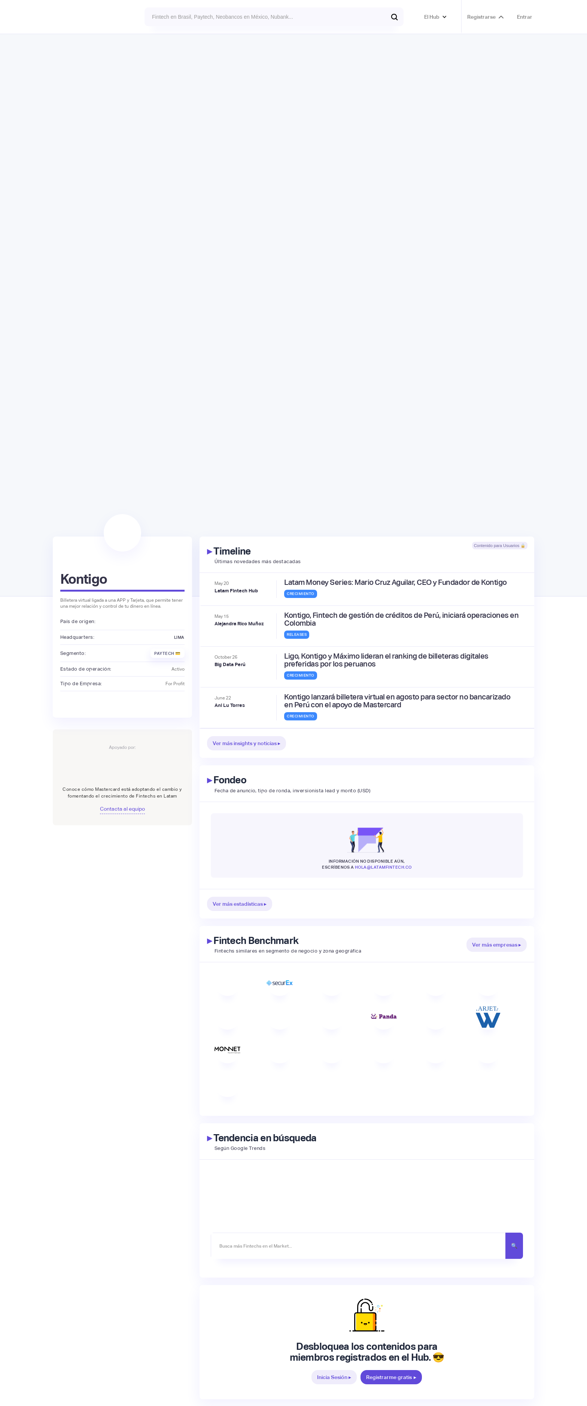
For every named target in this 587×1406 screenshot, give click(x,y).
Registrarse (481, 17)
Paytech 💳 (167, 653)
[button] (435, 17)
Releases (297, 634)
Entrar (524, 17)
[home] (72, 17)
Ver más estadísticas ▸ (240, 904)
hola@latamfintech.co (383, 867)
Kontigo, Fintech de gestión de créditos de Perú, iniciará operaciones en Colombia (401, 619)
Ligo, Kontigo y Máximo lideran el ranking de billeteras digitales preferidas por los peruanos (386, 660)
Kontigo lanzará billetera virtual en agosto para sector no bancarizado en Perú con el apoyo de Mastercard (397, 701)
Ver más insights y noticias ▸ (246, 743)
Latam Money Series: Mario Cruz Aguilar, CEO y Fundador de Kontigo (395, 582)
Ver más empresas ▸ (496, 945)
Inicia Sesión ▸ (334, 1377)
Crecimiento (300, 594)
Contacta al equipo (122, 809)
